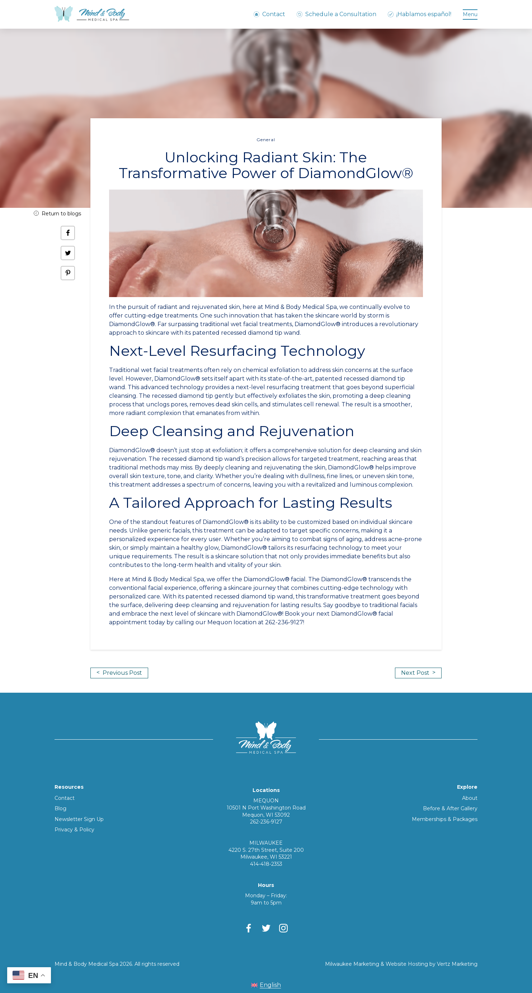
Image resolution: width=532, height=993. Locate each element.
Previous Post (119, 673)
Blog (60, 808)
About (469, 798)
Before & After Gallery (450, 808)
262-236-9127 (266, 821)
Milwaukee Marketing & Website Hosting (376, 964)
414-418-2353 (266, 864)
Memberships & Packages (444, 819)
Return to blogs (57, 213)
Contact (65, 798)
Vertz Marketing (457, 964)
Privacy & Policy (74, 829)
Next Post (418, 673)
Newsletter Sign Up (79, 819)
